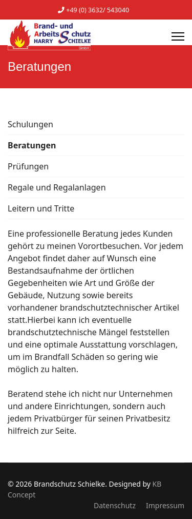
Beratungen (32, 145)
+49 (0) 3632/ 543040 (97, 10)
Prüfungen (28, 166)
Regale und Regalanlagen (57, 187)
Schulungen (30, 124)
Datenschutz (115, 505)
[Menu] (178, 36)
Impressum (165, 505)
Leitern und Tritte (41, 208)
